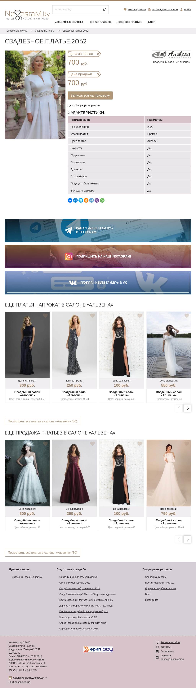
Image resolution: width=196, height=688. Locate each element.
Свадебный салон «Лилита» (27, 577)
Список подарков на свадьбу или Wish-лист (82, 623)
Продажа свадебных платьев (160, 588)
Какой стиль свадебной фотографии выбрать (83, 611)
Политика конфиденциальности (172, 657)
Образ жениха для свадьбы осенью (78, 577)
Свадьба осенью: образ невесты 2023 (79, 588)
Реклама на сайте (170, 642)
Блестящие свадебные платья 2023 (78, 617)
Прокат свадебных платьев (159, 582)
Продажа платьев (129, 21)
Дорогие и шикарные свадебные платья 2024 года (86, 605)
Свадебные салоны (69, 21)
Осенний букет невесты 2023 (74, 582)
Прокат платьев (100, 21)
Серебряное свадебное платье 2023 (78, 628)
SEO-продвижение (19, 682)
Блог (151, 21)
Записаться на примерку (90, 95)
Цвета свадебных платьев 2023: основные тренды (86, 600)
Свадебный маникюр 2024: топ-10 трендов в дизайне (87, 594)
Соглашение (167, 651)
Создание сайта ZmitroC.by (28, 677)
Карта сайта (151, 600)
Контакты (166, 647)
